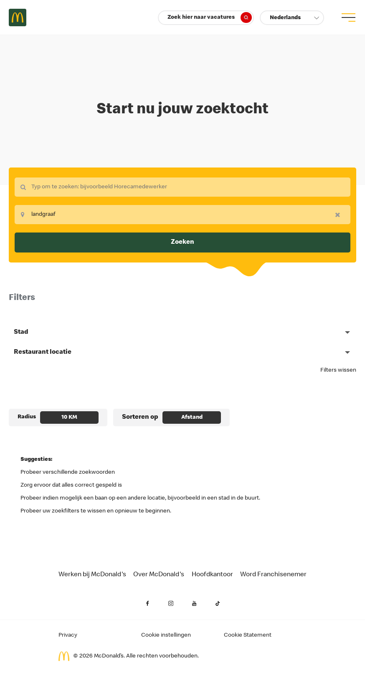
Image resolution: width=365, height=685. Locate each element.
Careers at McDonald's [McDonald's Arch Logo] (17, 17)
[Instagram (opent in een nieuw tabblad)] (171, 603)
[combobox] (182, 187)
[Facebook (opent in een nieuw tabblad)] (147, 603)
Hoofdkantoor (212, 575)
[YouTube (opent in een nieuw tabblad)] (194, 603)
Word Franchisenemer (273, 575)
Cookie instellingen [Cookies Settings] (166, 635)
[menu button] (347, 17)
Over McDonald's (158, 575)
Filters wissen (338, 370)
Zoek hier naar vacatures (209, 17)
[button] (292, 17)
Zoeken (182, 242)
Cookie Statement (247, 635)
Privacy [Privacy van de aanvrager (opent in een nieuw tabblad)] (67, 635)
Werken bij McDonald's (92, 575)
